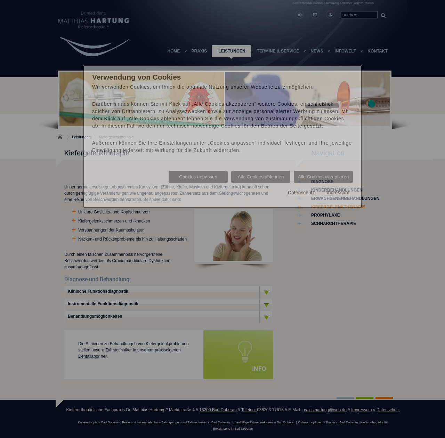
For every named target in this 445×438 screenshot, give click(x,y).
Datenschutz (301, 192)
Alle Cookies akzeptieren (323, 176)
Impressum (337, 192)
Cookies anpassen (198, 176)
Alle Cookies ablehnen (261, 176)
